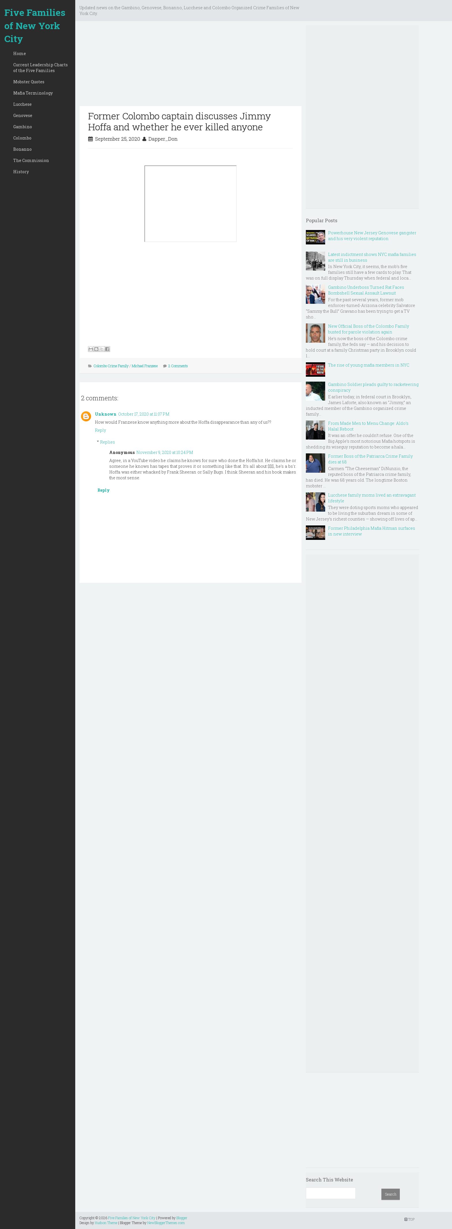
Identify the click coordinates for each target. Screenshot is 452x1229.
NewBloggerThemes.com (166, 1222)
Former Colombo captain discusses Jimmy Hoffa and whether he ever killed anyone (179, 121)
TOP (409, 1219)
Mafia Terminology (33, 93)
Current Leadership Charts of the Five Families (40, 67)
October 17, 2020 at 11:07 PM (144, 414)
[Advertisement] (191, 65)
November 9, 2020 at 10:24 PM (164, 452)
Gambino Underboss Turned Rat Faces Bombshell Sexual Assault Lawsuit (366, 290)
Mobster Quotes (28, 81)
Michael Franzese (145, 365)
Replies (107, 442)
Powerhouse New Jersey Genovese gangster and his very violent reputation (372, 235)
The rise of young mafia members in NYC (368, 365)
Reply (100, 430)
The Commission (31, 160)
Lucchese (22, 104)
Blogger (181, 1217)
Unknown (105, 414)
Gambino (22, 126)
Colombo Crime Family (111, 365)
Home (19, 53)
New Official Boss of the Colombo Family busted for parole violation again (368, 329)
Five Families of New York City (34, 25)
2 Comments (178, 365)
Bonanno (22, 149)
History (21, 171)
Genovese (22, 115)
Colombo (22, 138)
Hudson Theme (106, 1222)
